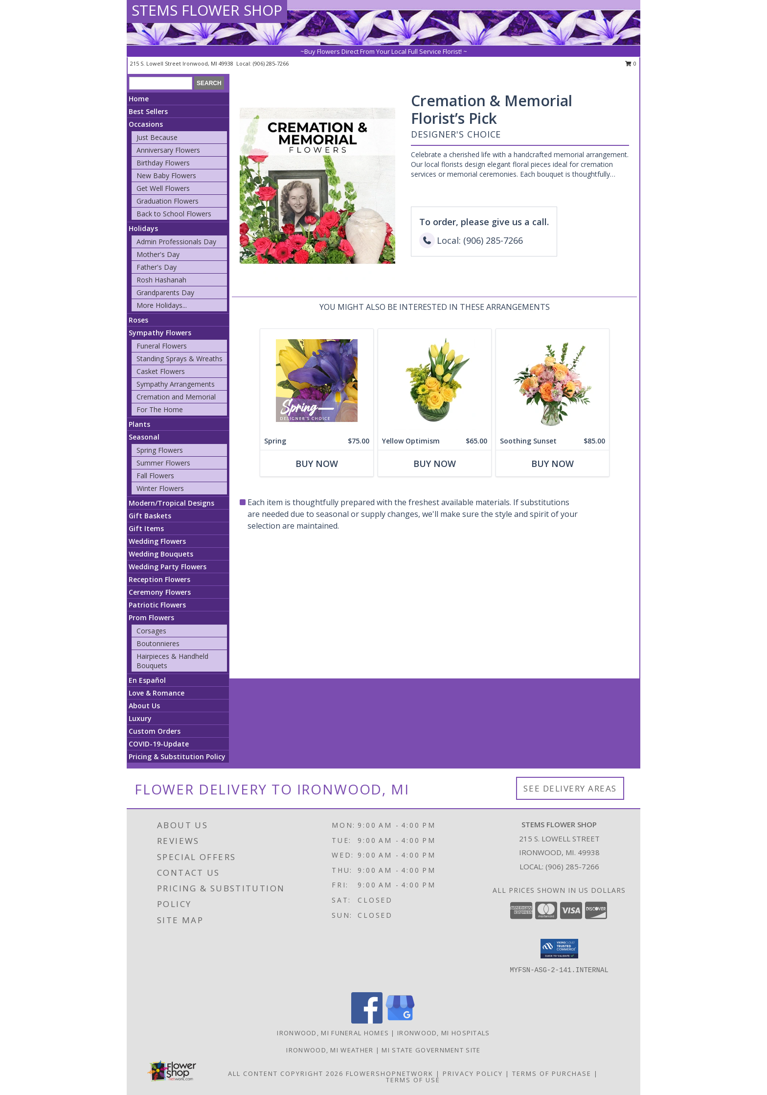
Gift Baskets (150, 515)
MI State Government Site (431, 1050)
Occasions (146, 124)
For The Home (159, 409)
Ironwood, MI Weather (329, 1050)
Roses (138, 320)
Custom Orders (154, 731)
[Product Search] (160, 83)
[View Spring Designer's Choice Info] (316, 380)
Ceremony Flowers (160, 592)
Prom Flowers (151, 617)
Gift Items (146, 528)
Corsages (151, 630)
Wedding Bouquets (161, 554)
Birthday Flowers (163, 162)
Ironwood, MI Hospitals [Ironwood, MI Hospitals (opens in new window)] (443, 1032)
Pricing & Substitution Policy (177, 756)
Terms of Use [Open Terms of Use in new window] (413, 1079)
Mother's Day (158, 254)
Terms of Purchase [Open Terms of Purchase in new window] (551, 1073)
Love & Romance (156, 693)
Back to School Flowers (173, 213)
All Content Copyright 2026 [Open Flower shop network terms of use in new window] (285, 1073)
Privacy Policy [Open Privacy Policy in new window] (473, 1073)
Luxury (140, 718)
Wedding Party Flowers (167, 566)
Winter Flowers (160, 488)
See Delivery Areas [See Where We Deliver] (570, 788)
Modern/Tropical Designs (171, 503)
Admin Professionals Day (176, 241)
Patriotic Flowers (157, 604)
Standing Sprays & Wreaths (179, 358)
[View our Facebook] (367, 1020)
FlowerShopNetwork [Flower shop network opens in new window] (389, 1073)
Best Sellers (148, 111)
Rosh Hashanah (161, 279)
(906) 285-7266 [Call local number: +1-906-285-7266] (271, 63)
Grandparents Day (165, 292)
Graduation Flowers (167, 201)
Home (139, 98)
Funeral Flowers (161, 345)
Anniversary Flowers (168, 150)
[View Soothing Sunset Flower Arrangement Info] (552, 380)
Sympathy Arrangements (175, 384)
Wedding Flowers (157, 541)
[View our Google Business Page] (400, 1020)
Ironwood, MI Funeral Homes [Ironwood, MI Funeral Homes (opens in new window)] (333, 1032)
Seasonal (144, 437)
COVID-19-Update (159, 743)
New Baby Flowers (166, 175)
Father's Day (156, 267)
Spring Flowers (159, 450)
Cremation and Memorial (176, 396)
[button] (559, 948)
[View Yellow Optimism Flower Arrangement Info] (434, 380)
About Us (144, 705)
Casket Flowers (160, 371)
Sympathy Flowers (160, 332)
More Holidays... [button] (161, 305)
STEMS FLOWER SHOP (207, 10)
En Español (147, 680)
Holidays (143, 228)
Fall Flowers (155, 475)
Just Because (157, 137)
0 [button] (631, 63)
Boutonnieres (158, 643)
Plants (139, 424)
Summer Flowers (163, 462)
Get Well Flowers (163, 188)
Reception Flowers (159, 579)
